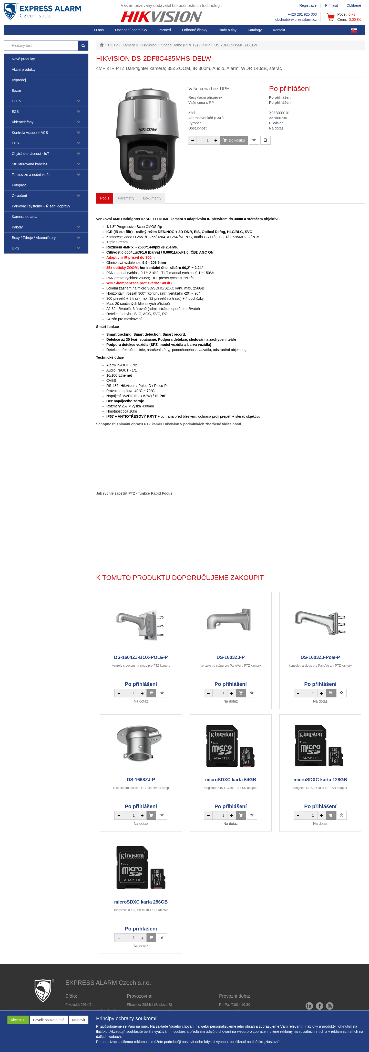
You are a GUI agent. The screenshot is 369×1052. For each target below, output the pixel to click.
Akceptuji (18, 1020)
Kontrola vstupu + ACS (30, 133)
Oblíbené (353, 5)
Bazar (16, 90)
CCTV (17, 101)
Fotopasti (19, 185)
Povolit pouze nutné (49, 1020)
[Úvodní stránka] (102, 45)
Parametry (126, 198)
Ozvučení (19, 196)
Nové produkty (23, 59)
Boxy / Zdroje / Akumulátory (34, 238)
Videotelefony (23, 122)
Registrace (307, 5)
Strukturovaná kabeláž (29, 164)
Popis (104, 198)
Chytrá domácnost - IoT (30, 154)
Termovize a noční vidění (32, 175)
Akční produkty (24, 69)
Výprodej (19, 80)
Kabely (17, 227)
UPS (15, 248)
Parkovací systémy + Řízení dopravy (41, 206)
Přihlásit (331, 5)
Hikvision (276, 123)
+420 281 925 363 (302, 14)
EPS (15, 143)
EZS (15, 111)
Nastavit (78, 1020)
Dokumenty (152, 198)
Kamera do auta (24, 217)
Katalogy (255, 30)
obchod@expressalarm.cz (296, 19)
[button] (228, 30)
